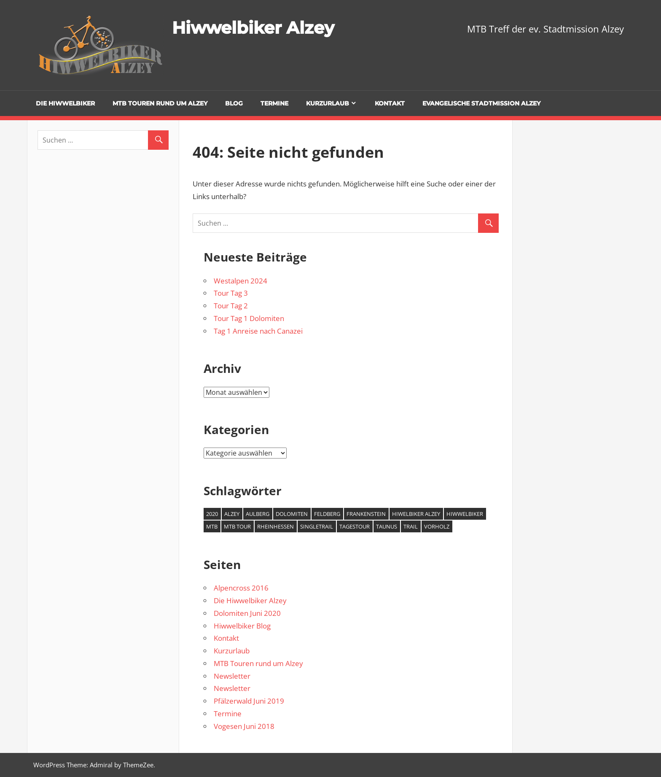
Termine (274, 103)
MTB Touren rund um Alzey (160, 103)
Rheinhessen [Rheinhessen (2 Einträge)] (275, 526)
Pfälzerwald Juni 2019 (249, 701)
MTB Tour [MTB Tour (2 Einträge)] (237, 526)
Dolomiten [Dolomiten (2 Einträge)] (292, 514)
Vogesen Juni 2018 (244, 726)
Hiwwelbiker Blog (242, 626)
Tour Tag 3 (231, 293)
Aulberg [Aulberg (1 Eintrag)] (257, 514)
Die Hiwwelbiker (65, 103)
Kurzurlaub (327, 103)
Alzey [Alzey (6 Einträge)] (231, 514)
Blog (234, 103)
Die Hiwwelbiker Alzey (250, 600)
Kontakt (390, 103)
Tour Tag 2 (231, 305)
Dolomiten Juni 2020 (247, 613)
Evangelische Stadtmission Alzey (481, 103)
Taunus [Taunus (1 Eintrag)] (386, 526)
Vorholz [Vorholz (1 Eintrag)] (436, 526)
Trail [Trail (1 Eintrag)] (410, 526)
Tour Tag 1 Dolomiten (249, 318)
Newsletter (232, 676)
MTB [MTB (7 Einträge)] (212, 526)
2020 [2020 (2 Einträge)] (212, 514)
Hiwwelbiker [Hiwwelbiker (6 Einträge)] (464, 514)
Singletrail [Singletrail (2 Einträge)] (316, 526)
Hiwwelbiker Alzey (253, 27)
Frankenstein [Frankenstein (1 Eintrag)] (366, 514)
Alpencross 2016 (241, 588)
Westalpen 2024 (240, 281)
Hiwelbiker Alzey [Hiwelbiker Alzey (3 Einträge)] (416, 514)
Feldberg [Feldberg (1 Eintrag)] (327, 514)
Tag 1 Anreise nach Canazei (258, 331)
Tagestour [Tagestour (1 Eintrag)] (354, 526)
